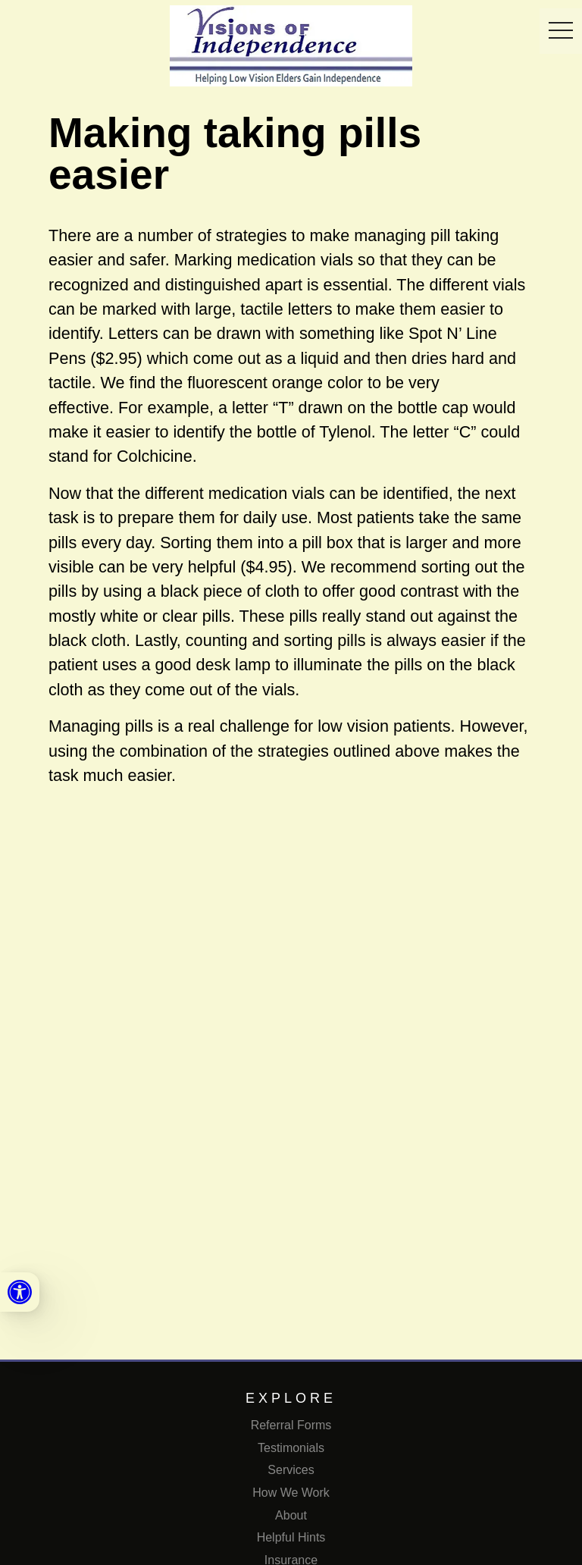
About (291, 1515)
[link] (19, 1292)
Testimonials (291, 1447)
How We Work (291, 1492)
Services (291, 1469)
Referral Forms (291, 1425)
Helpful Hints (291, 1537)
